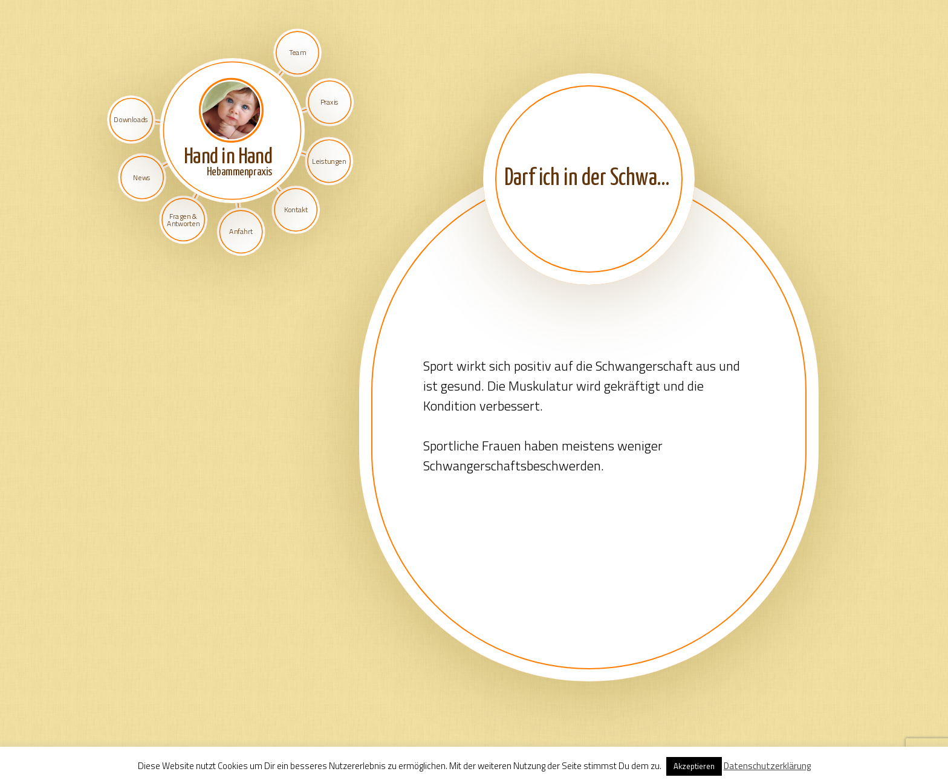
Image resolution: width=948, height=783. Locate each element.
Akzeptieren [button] (694, 766)
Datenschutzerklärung (767, 766)
